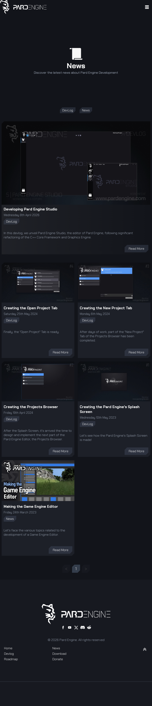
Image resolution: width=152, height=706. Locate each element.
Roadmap (11, 659)
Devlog (9, 654)
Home (8, 648)
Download (59, 654)
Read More (136, 248)
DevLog (67, 110)
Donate (57, 659)
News (86, 110)
